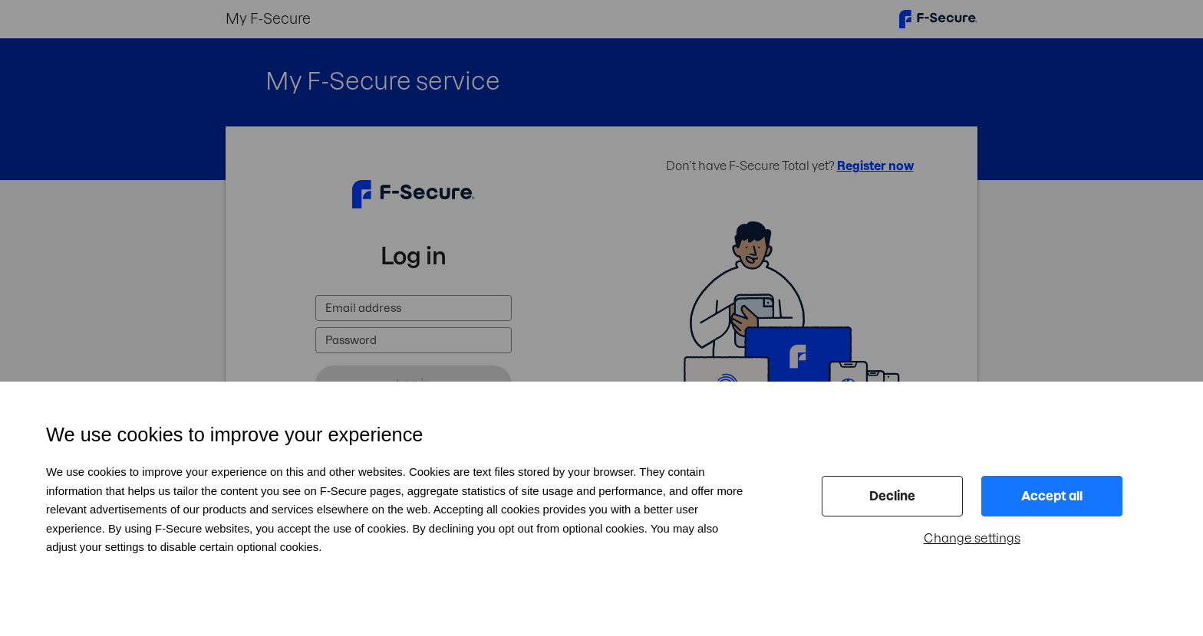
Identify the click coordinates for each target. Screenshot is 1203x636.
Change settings (972, 538)
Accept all (1052, 496)
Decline (892, 496)
